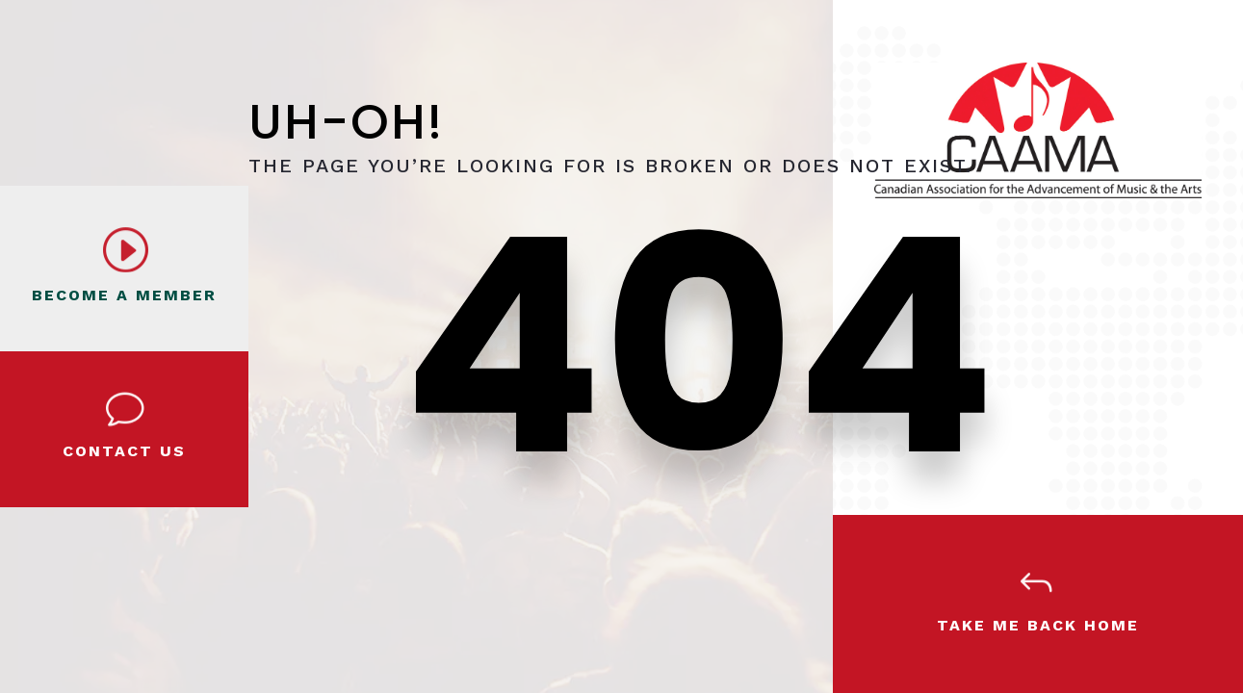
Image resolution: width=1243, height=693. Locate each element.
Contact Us (124, 451)
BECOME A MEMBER (124, 295)
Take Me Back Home (1038, 625)
